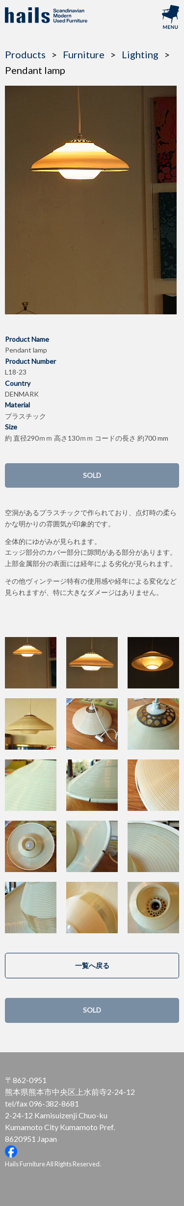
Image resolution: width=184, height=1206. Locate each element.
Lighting (140, 54)
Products (25, 54)
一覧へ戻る (92, 965)
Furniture (84, 54)
